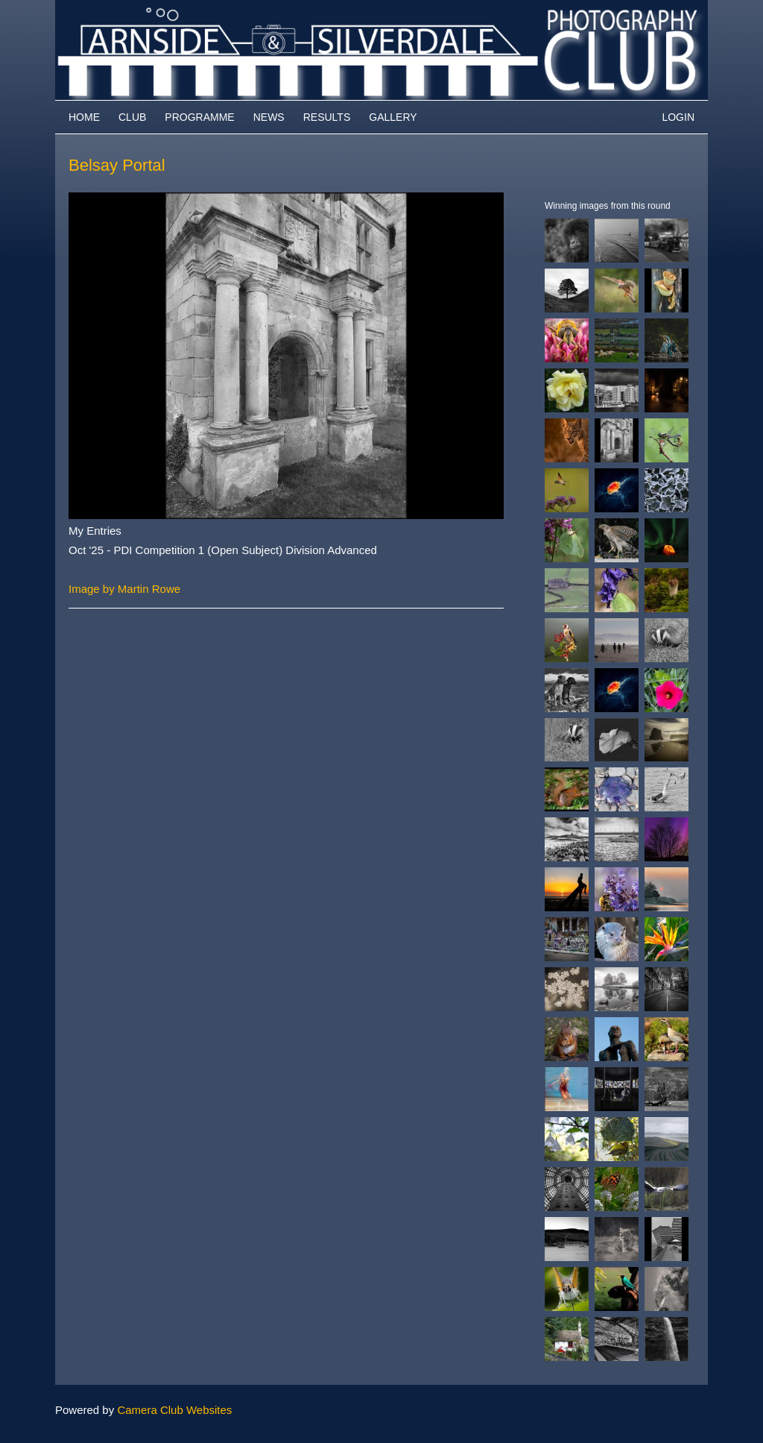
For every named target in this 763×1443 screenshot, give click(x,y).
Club (132, 117)
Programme (199, 117)
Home (84, 117)
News (269, 117)
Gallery (393, 117)
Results (327, 117)
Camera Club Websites (174, 1409)
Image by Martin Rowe (124, 588)
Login (678, 117)
